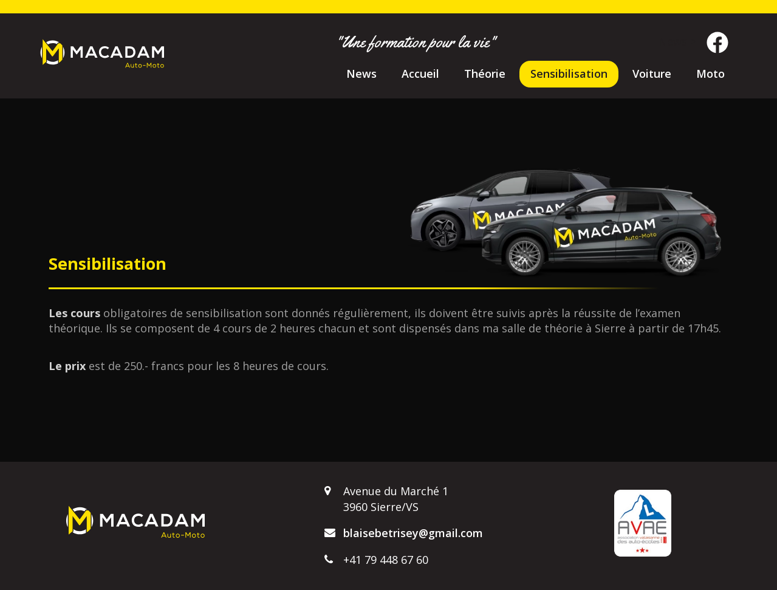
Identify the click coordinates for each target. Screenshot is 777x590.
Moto (710, 73)
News (361, 73)
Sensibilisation (569, 73)
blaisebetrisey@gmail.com (413, 533)
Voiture (651, 73)
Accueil (420, 73)
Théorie (484, 73)
